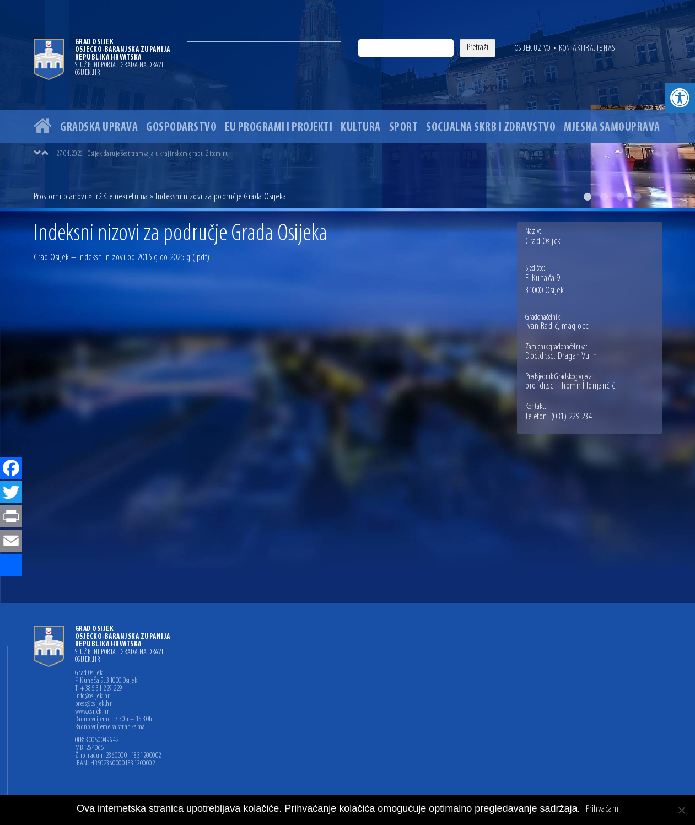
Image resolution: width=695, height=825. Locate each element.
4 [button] (637, 196)
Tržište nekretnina (121, 197)
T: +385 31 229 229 (99, 689)
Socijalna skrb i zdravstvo (491, 127)
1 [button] (587, 196)
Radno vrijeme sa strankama (110, 727)
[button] (680, 98)
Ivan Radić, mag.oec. (558, 327)
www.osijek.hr (92, 712)
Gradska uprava (99, 127)
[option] (347, 104)
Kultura (361, 127)
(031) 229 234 (571, 417)
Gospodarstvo (181, 127)
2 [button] (604, 196)
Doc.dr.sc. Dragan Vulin (561, 357)
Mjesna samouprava (612, 127)
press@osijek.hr (93, 704)
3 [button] (620, 196)
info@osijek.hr (92, 696)
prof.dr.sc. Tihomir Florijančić (570, 386)
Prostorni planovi (60, 197)
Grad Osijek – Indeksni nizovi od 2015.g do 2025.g (122, 257)
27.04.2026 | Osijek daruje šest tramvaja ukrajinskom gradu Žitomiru (142, 154)
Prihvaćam (602, 810)
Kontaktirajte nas (587, 48)
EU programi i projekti (278, 127)
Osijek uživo (533, 48)
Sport (403, 127)
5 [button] (653, 196)
